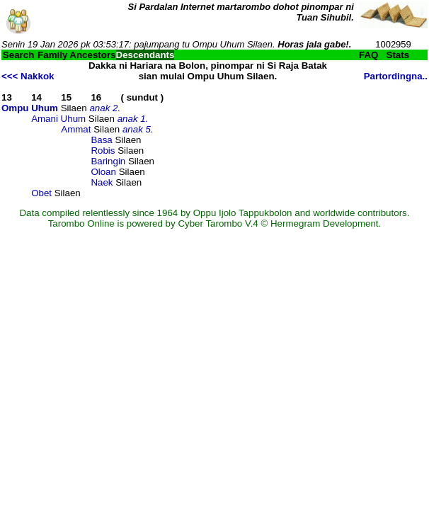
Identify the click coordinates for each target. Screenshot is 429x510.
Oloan (103, 171)
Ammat (76, 129)
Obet (41, 193)
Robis (103, 150)
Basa (101, 140)
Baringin (108, 161)
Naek (102, 182)
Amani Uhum (58, 118)
